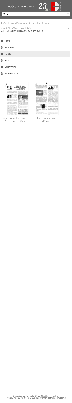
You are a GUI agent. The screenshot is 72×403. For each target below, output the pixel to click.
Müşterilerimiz (12, 73)
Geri (70, 28)
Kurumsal (33, 23)
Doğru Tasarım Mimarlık (13, 23)
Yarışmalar (10, 67)
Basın (44, 23)
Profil (7, 41)
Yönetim (9, 47)
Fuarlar (8, 60)
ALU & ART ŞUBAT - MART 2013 (16, 28)
